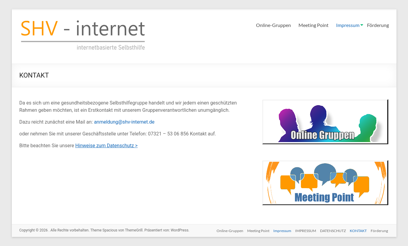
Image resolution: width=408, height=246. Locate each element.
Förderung (378, 25)
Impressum (347, 25)
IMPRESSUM (303, 230)
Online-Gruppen (273, 25)
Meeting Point (313, 25)
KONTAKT (358, 230)
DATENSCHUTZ (332, 230)
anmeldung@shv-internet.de (124, 122)
